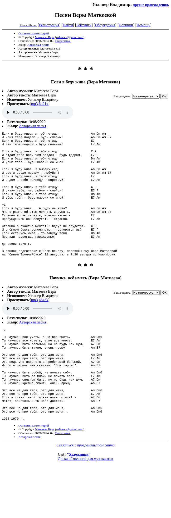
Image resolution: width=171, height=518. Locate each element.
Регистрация (49, 25)
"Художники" (79, 498)
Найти (68, 25)
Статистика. (63, 41)
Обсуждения (105, 25)
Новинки (126, 25)
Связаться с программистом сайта (85, 488)
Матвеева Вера (44, 37)
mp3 (37, 112)
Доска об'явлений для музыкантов (85, 502)
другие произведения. (151, 5)
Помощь (143, 25)
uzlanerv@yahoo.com (69, 37)
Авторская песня (38, 44)
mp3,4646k (39, 325)
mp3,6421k (39, 104)
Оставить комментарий (34, 33)
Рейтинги (84, 25)
